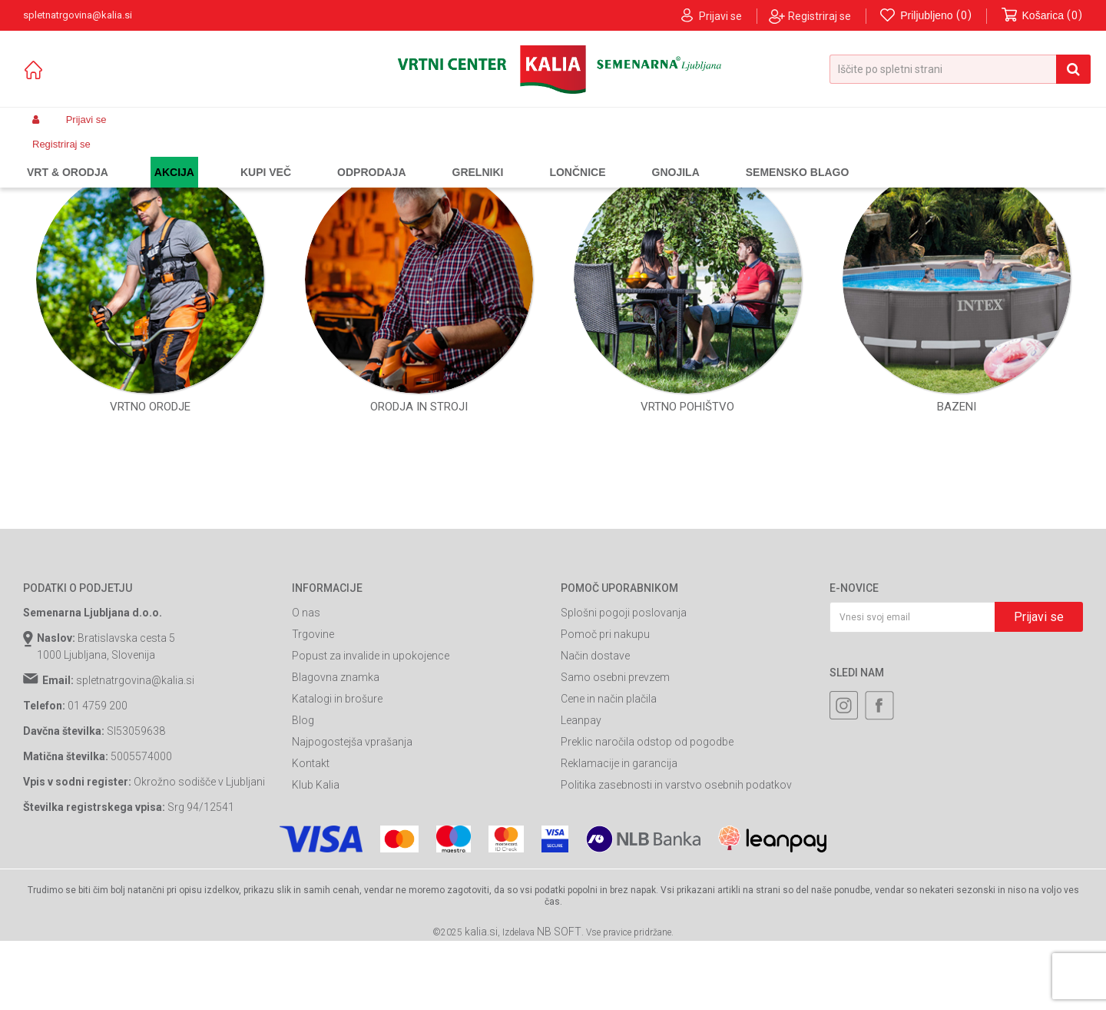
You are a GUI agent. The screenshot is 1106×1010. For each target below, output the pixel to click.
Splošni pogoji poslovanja (624, 752)
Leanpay (581, 859)
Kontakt (310, 902)
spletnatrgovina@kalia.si (135, 819)
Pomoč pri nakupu (605, 773)
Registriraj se (819, 16)
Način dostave (595, 795)
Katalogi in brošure (337, 838)
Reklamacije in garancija (619, 902)
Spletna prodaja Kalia (67, 156)
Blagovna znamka (335, 816)
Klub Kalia (315, 924)
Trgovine (313, 773)
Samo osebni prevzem (615, 816)
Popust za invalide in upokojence (370, 795)
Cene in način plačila (609, 838)
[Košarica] (1042, 16)
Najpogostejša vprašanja (352, 881)
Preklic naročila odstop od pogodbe (647, 881)
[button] (960, 69)
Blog (303, 859)
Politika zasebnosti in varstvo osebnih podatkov (676, 924)
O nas (306, 752)
